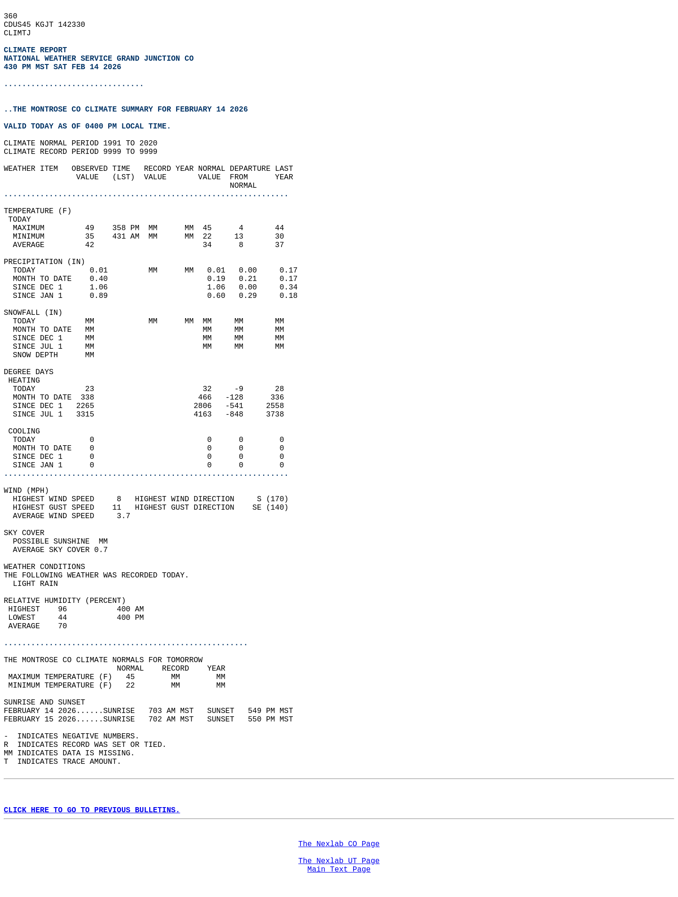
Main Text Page (339, 869)
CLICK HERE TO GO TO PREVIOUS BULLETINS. (92, 810)
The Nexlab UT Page (339, 861)
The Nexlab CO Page (339, 844)
